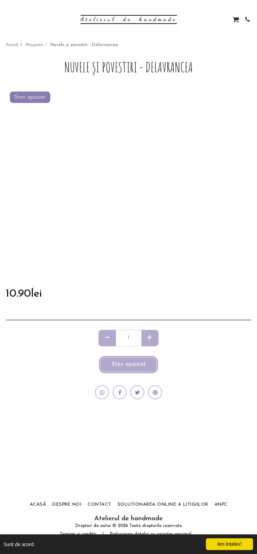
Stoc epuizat (129, 364)
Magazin (34, 45)
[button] (8, 19)
